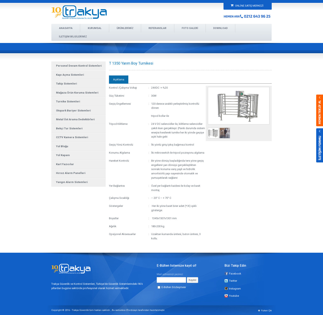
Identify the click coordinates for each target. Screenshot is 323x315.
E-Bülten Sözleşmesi (174, 286)
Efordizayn (132, 310)
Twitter (233, 280)
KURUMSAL (95, 28)
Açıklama (118, 79)
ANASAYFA (66, 28)
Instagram (233, 288)
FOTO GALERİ (190, 28)
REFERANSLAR (157, 28)
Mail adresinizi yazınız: (170, 274)
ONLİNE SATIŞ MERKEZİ (247, 5)
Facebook (235, 273)
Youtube (234, 295)
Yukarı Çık (266, 310)
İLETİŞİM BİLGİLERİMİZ (73, 36)
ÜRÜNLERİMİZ (125, 28)
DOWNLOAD (220, 28)
